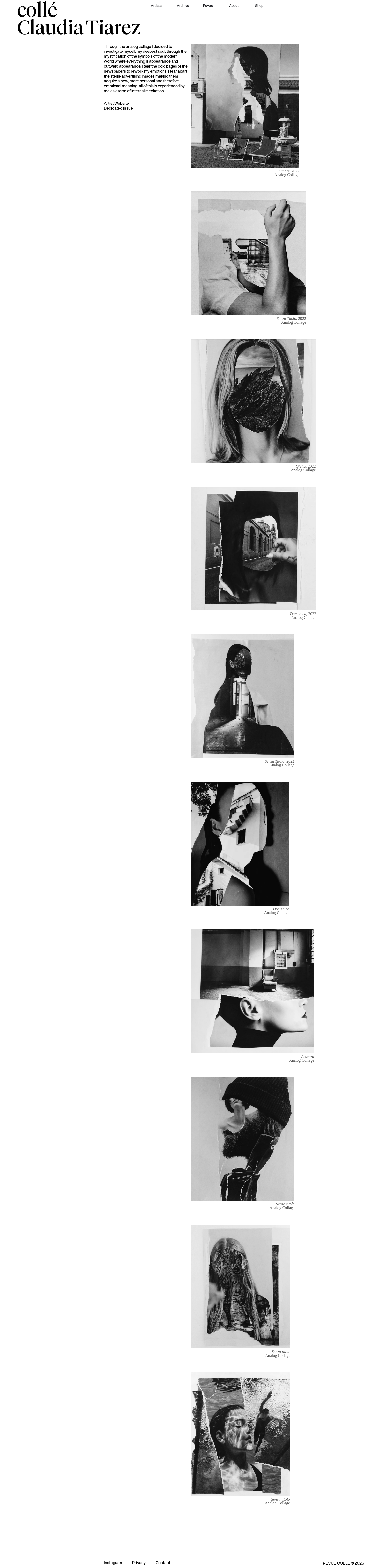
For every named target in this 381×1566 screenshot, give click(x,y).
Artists (156, 5)
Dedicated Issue (118, 108)
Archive (183, 5)
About (234, 5)
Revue (208, 5)
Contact (163, 1562)
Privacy (139, 1562)
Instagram (113, 1562)
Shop (259, 5)
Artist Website (116, 103)
